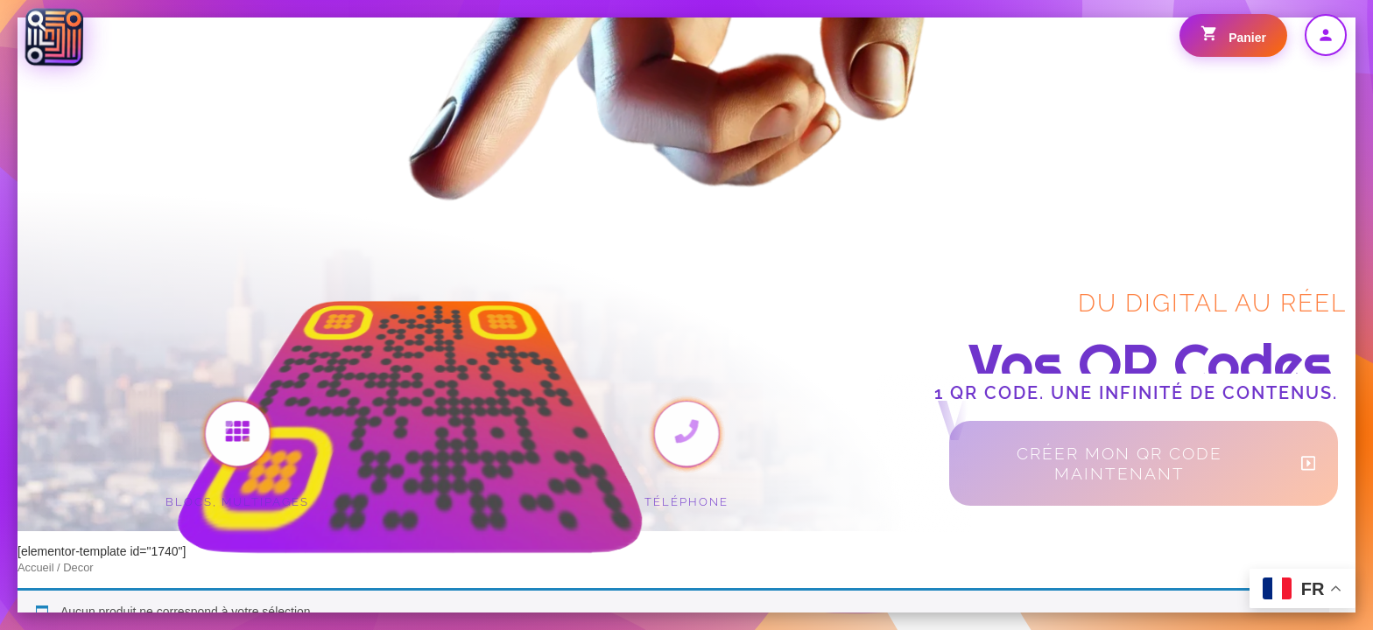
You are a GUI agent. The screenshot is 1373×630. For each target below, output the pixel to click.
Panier (1233, 34)
